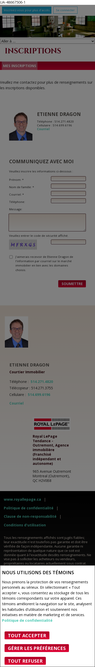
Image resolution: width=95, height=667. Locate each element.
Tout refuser (25, 661)
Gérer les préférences (37, 648)
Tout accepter (27, 635)
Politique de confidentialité (27, 620)
